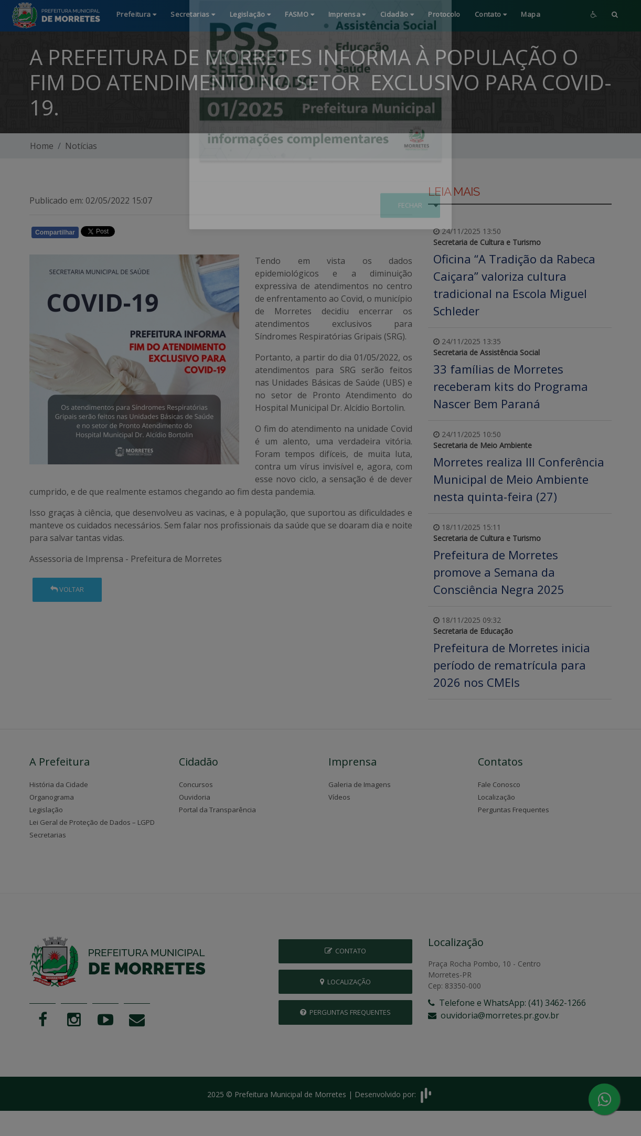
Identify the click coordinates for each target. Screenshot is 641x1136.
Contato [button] (491, 14)
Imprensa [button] (347, 14)
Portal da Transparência (217, 809)
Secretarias (47, 835)
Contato (345, 950)
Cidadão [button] (397, 14)
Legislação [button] (250, 14)
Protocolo (444, 14)
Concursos (196, 784)
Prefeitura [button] (136, 14)
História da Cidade (58, 784)
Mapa (530, 14)
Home (42, 146)
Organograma (51, 797)
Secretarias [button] (192, 14)
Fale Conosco (499, 784)
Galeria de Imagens (359, 784)
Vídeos (339, 797)
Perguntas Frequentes (513, 809)
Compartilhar (55, 232)
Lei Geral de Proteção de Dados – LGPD (92, 822)
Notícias (81, 146)
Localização (496, 797)
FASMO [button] (299, 14)
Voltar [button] (67, 589)
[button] (614, 15)
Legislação (46, 809)
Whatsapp (150, 234)
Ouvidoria (194, 797)
